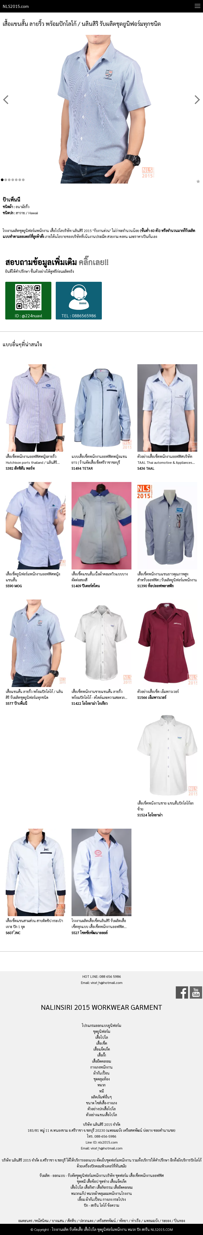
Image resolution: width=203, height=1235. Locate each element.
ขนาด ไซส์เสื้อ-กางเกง (101, 1103)
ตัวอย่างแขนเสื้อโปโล (101, 1114)
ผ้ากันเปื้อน (101, 1073)
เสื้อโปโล (101, 1037)
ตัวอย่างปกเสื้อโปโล (102, 1109)
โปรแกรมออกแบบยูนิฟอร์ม (101, 1025)
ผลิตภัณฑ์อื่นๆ (101, 1097)
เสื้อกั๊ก (101, 1055)
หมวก (101, 1085)
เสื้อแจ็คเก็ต (101, 1049)
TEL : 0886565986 (78, 301)
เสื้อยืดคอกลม (101, 1061)
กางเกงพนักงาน (101, 1067)
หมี (101, 1091)
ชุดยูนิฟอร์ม (101, 1031)
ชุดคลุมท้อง (101, 1079)
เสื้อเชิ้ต (101, 1043)
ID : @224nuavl (28, 301)
